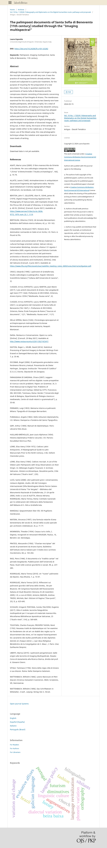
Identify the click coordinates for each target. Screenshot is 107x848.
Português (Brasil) (17, 729)
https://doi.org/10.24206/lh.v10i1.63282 (31, 48)
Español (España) (17, 722)
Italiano (13, 726)
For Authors (14, 748)
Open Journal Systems (19, 703)
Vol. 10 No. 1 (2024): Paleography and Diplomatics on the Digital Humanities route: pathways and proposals (50, 12)
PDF (69, 92)
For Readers (14, 745)
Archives (21, 9)
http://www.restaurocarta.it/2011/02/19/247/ (29, 341)
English (13, 718)
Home (12, 9)
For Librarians (15, 752)
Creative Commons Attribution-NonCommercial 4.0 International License (80, 157)
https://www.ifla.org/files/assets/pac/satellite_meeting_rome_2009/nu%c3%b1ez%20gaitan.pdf (50, 266)
